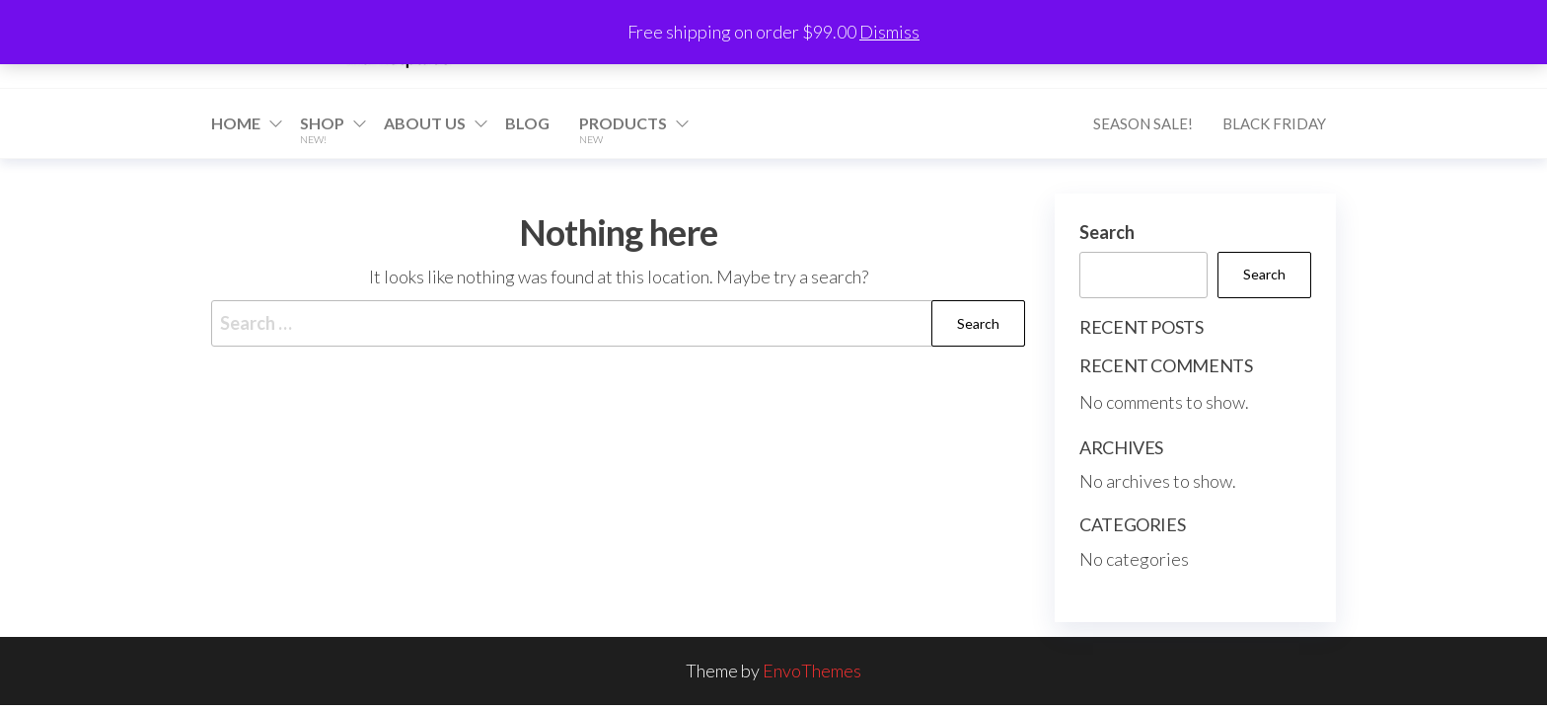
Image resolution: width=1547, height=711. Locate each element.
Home (235, 123)
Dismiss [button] (889, 31)
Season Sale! (1143, 123)
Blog (527, 123)
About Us (425, 123)
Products (623, 129)
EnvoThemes (812, 670)
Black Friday (1274, 123)
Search (1107, 232)
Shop (322, 129)
